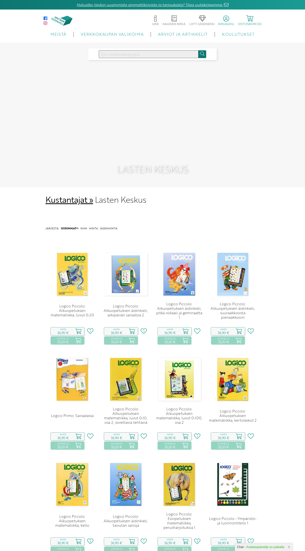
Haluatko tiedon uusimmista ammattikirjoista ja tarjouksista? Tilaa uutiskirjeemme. (150, 5)
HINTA (93, 209)
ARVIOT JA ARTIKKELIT (183, 34)
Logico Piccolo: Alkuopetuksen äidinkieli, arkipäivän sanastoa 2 (126, 291)
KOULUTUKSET (238, 34)
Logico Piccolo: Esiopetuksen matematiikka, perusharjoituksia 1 (179, 501)
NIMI (84, 209)
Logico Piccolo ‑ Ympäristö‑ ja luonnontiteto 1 (232, 501)
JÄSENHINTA (108, 209)
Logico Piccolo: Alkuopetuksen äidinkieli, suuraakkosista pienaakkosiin (233, 291)
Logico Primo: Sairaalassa (72, 396)
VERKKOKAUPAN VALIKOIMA (112, 34)
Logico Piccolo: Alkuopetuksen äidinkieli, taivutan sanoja (126, 501)
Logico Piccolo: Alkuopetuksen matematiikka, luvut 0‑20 (72, 291)
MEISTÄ (58, 34)
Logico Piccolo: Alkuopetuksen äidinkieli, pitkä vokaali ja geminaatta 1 (179, 291)
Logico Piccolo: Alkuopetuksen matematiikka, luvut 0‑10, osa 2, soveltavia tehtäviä (125, 396)
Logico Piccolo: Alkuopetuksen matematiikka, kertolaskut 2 (233, 396)
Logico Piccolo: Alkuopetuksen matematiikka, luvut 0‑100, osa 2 (179, 396)
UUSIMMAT (70, 209)
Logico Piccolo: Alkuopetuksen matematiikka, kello (72, 501)
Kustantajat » (69, 180)
